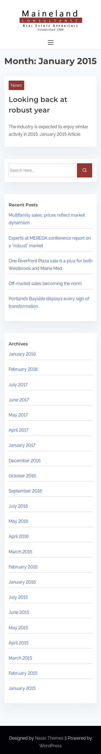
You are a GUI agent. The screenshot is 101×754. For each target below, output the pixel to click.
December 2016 (25, 460)
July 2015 (18, 597)
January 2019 (22, 354)
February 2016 (23, 567)
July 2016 (18, 506)
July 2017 (18, 384)
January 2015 (22, 688)
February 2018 (23, 369)
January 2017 (22, 445)
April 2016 (19, 536)
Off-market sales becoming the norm (45, 283)
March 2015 (20, 658)
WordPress (50, 745)
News (16, 85)
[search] (84, 170)
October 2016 (22, 475)
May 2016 (18, 521)
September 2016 (25, 491)
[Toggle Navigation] (50, 42)
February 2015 (23, 673)
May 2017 (18, 415)
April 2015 (19, 643)
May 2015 (18, 627)
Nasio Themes (50, 738)
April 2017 (18, 430)
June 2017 (19, 399)
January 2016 (22, 582)
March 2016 (20, 551)
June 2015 (19, 612)
